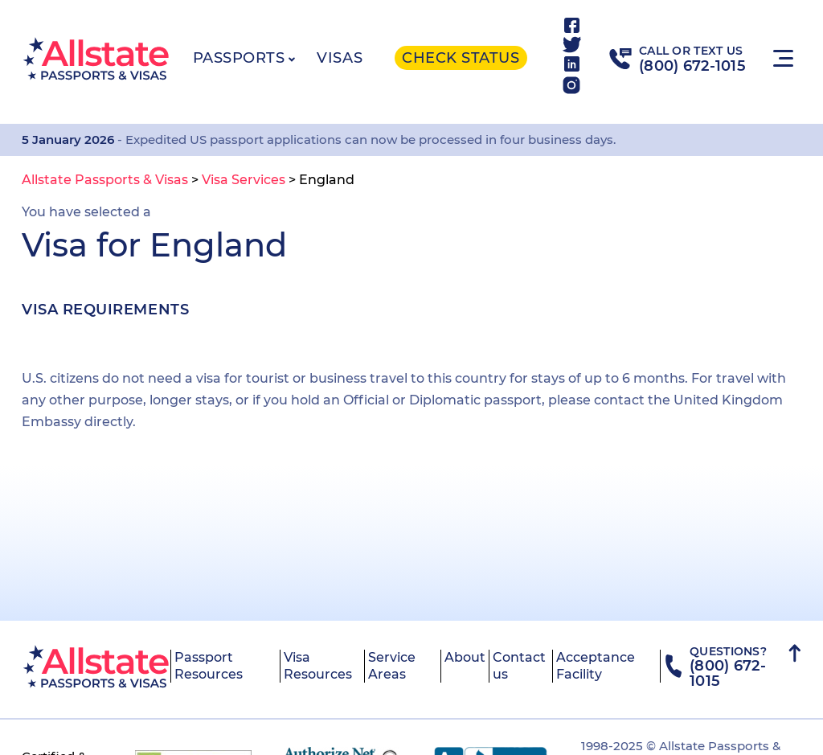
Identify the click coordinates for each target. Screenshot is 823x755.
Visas (339, 58)
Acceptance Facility (595, 666)
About (464, 657)
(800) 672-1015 (692, 66)
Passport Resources (208, 666)
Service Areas (392, 666)
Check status (460, 58)
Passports (239, 58)
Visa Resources (318, 666)
